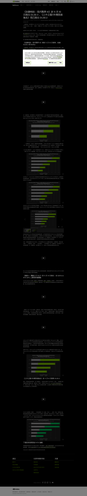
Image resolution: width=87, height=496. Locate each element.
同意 (60, 62)
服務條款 (60, 57)
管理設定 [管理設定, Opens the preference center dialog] (28, 62)
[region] (44, 58)
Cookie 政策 (27, 57)
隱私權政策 (59, 55)
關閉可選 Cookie (53, 62)
